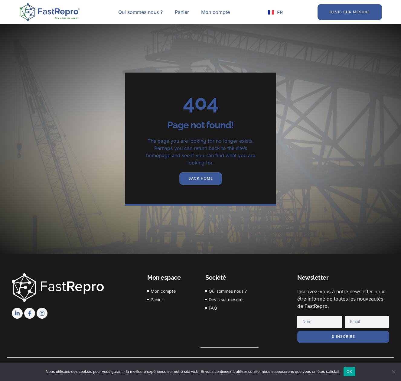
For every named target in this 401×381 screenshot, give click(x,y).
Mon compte (215, 12)
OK (349, 371)
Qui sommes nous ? (140, 12)
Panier (182, 12)
